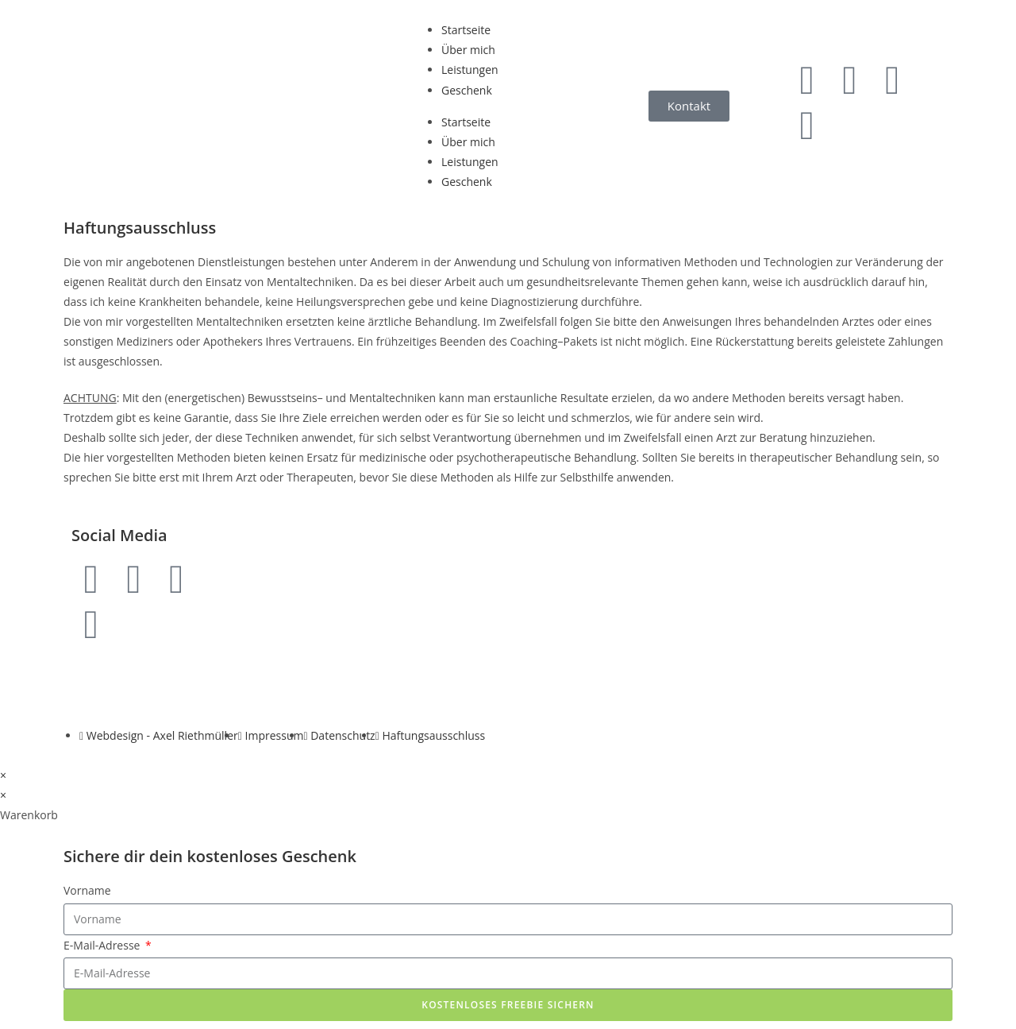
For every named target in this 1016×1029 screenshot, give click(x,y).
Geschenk (466, 90)
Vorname (87, 890)
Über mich (468, 49)
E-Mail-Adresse (103, 945)
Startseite (466, 29)
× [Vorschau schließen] (3, 775)
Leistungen (469, 69)
